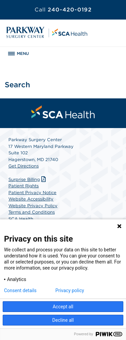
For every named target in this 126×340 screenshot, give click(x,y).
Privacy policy (69, 290)
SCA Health (20, 218)
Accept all (63, 306)
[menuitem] (63, 111)
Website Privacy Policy (32, 205)
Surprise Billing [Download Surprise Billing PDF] (27, 179)
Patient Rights (23, 185)
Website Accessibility (30, 199)
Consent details (20, 290)
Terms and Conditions (31, 212)
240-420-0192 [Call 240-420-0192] (63, 9)
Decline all (63, 320)
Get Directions (23, 165)
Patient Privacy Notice (32, 192)
